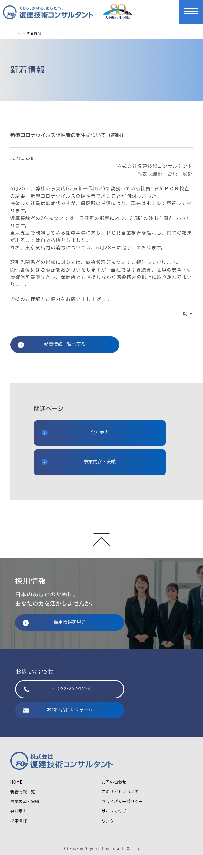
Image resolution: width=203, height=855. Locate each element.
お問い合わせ (114, 782)
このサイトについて (120, 792)
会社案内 (75, 432)
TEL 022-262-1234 (57, 688)
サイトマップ (114, 811)
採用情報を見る (54, 622)
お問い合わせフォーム (58, 710)
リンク (108, 821)
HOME (16, 782)
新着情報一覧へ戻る (51, 344)
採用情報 (18, 821)
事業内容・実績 (79, 461)
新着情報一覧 (22, 792)
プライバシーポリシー (122, 802)
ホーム (15, 33)
